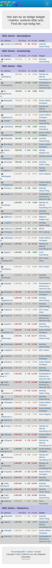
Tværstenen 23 (7, 393)
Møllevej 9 (8, 217)
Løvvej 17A (8, 44)
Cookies (30, 552)
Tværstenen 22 (7, 109)
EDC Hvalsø (44, 267)
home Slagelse (45, 174)
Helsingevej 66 (7, 135)
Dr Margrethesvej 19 (5, 93)
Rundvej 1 (8, 188)
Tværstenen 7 (6, 170)
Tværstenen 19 (7, 332)
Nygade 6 (8, 324)
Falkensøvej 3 (6, 159)
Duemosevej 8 (7, 213)
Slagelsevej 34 (7, 300)
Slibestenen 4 (6, 417)
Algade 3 (7, 252)
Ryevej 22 (8, 477)
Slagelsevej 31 (7, 117)
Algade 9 (7, 522)
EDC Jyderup (44, 232)
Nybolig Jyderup (45, 156)
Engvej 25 (8, 316)
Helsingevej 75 (7, 399)
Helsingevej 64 (7, 185)
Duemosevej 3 (7, 85)
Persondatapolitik (18, 552)
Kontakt (38, 552)
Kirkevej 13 (8, 229)
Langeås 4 (8, 223)
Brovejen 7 (8, 426)
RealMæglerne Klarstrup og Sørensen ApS (45, 85)
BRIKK (41, 91)
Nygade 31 (8, 194)
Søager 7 (7, 121)
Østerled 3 (8, 536)
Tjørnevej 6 (8, 408)
